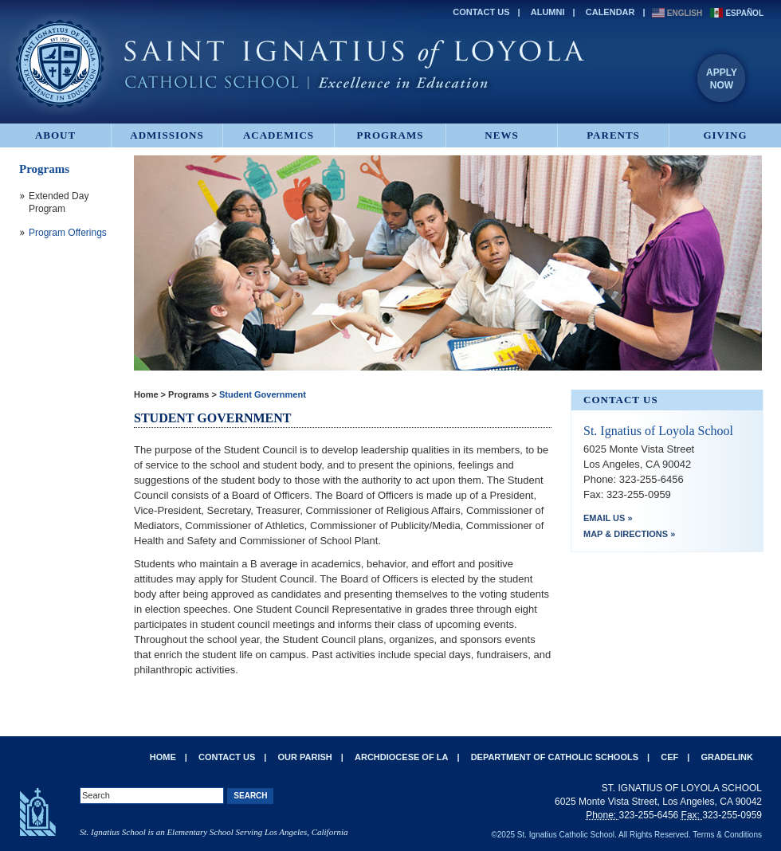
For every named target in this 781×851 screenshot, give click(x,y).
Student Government (262, 394)
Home (146, 394)
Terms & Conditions (727, 834)
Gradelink (727, 757)
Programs (390, 135)
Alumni (548, 12)
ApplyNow (721, 79)
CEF (669, 757)
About (55, 135)
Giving (725, 135)
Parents (613, 135)
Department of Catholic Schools (554, 757)
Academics (278, 135)
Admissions (166, 135)
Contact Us (481, 12)
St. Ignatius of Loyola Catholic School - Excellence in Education (299, 64)
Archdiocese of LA (401, 757)
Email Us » (608, 518)
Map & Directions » (629, 534)
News (501, 135)
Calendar (610, 12)
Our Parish (305, 757)
